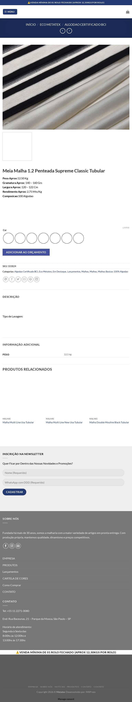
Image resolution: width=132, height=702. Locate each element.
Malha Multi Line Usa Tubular (18, 422)
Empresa (33, 686)
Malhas (85, 271)
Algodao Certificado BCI (85, 24)
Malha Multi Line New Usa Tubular (64, 422)
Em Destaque (59, 271)
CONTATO (9, 591)
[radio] (8, 238)
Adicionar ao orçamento (26, 252)
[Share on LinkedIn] (37, 279)
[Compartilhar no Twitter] (18, 279)
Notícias (60, 686)
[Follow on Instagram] (12, 546)
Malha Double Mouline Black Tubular (109, 422)
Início (31, 24)
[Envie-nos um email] (18, 546)
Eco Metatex (50, 24)
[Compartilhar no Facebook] (12, 279)
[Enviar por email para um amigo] (24, 279)
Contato (86, 686)
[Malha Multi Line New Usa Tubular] (66, 396)
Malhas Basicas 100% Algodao (113, 271)
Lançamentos (73, 271)
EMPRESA (9, 558)
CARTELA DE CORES (15, 578)
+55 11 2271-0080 (18, 610)
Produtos (73, 686)
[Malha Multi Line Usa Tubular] (23, 396)
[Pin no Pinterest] (30, 279)
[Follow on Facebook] (6, 546)
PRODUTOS (10, 565)
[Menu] (10, 12)
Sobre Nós (46, 686)
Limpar (126, 227)
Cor (5, 230)
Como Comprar (12, 585)
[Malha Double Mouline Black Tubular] (109, 396)
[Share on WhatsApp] (6, 279)
